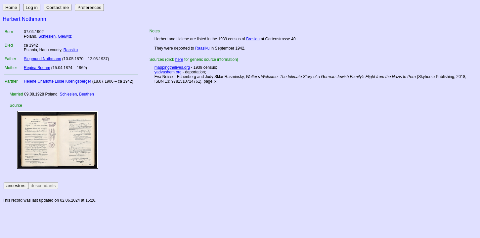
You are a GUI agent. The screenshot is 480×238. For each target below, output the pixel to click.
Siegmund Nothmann (42, 59)
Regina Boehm (37, 67)
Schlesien (47, 36)
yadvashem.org (168, 72)
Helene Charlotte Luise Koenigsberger (57, 81)
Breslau (253, 39)
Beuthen (86, 94)
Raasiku (71, 50)
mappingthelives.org (172, 67)
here (179, 59)
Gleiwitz (65, 36)
